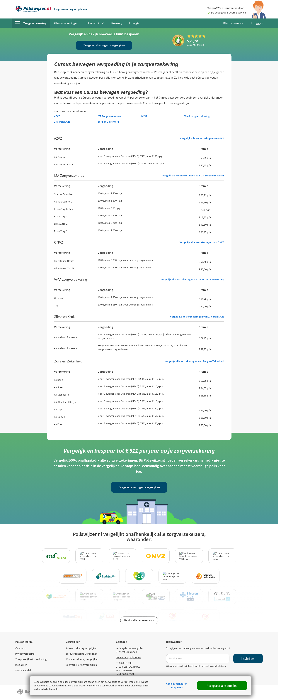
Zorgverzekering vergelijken (81, 654)
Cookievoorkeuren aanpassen (176, 685)
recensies (195, 45)
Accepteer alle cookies (222, 685)
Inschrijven (248, 658)
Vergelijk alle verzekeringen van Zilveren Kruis (197, 316)
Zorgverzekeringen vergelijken (104, 45)
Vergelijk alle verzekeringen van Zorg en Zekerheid (194, 361)
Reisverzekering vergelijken (81, 665)
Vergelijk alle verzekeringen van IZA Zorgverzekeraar (193, 175)
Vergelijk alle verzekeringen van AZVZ (202, 138)
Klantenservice (233, 23)
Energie (134, 23)
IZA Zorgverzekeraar (109, 116)
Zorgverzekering (70, 9)
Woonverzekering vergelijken (82, 659)
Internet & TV (95, 23)
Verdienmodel (23, 670)
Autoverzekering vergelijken (81, 648)
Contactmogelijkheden (128, 657)
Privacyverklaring (25, 654)
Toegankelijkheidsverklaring (31, 659)
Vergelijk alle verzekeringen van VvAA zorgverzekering (192, 279)
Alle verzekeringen (65, 23)
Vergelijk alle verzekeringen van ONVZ (202, 242)
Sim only (116, 23)
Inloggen (257, 23)
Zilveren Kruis (62, 122)
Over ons (20, 648)
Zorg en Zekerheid (108, 122)
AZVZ (57, 116)
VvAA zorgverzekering (197, 116)
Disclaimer (21, 665)
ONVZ (144, 116)
